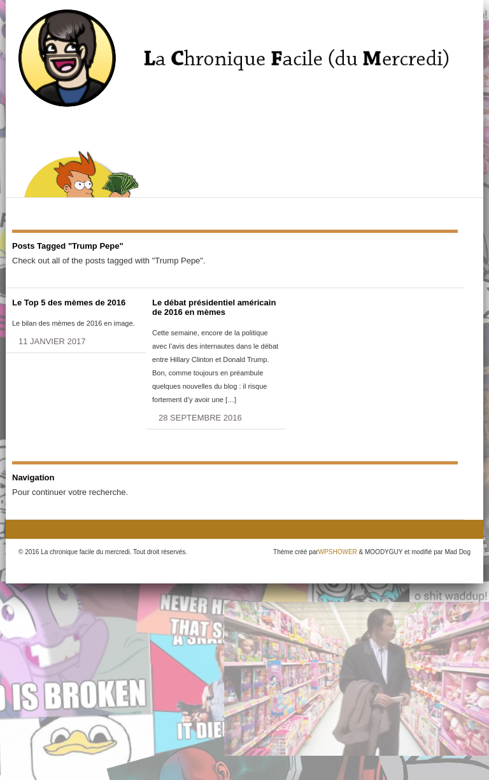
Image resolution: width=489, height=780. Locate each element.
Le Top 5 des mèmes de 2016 (68, 302)
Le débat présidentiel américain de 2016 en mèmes (214, 307)
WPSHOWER (337, 551)
